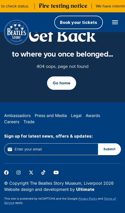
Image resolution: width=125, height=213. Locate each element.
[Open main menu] (115, 22)
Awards (93, 115)
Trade (28, 121)
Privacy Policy (87, 198)
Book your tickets (78, 22)
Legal (76, 115)
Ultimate (85, 189)
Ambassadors (17, 115)
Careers (11, 121)
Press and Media (51, 115)
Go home (61, 83)
